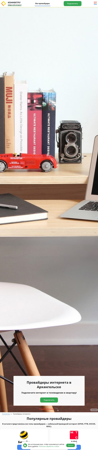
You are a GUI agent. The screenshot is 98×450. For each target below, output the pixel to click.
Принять (70, 445)
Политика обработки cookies (49, 446)
